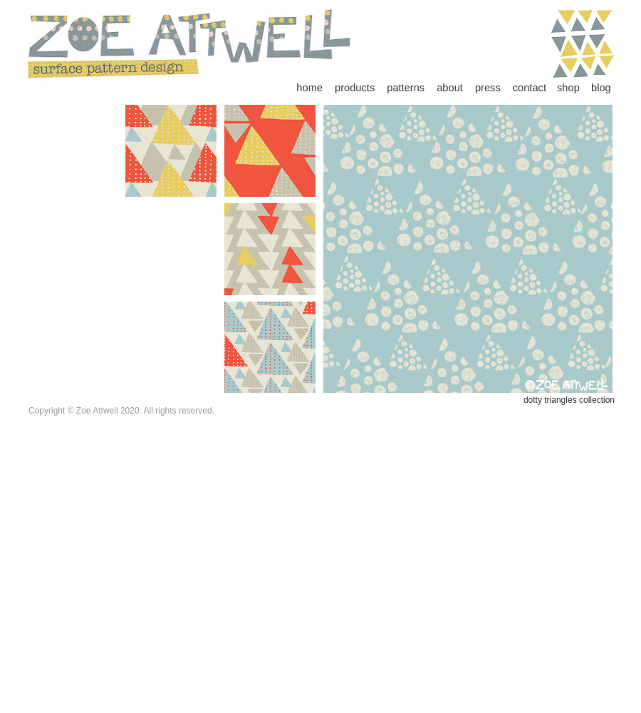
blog (601, 87)
